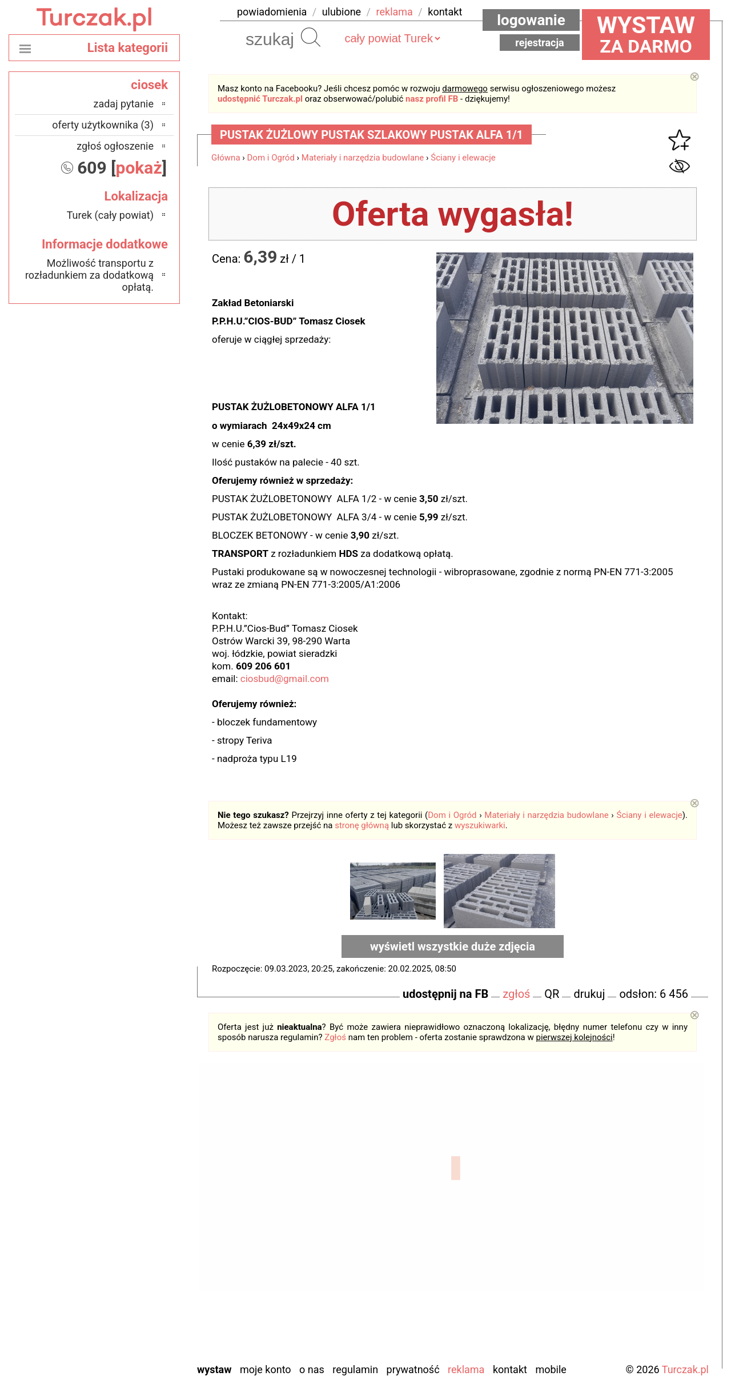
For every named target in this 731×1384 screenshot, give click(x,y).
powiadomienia (272, 12)
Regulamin (355, 1369)
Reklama (466, 1369)
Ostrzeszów (129, 1229)
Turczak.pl (685, 1369)
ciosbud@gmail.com (284, 678)
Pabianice (133, 1244)
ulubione (341, 12)
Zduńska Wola (124, 1352)
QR (551, 994)
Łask (143, 1183)
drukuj (589, 994)
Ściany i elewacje (463, 158)
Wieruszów (131, 1337)
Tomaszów (131, 1306)
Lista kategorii (127, 48)
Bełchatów (131, 1167)
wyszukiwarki (480, 825)
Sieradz (138, 1291)
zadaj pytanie (123, 104)
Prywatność (413, 1369)
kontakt (445, 12)
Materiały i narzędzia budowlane (363, 158)
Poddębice (131, 1275)
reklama (394, 12)
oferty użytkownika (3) (103, 125)
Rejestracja (539, 43)
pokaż (139, 168)
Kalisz (140, 1214)
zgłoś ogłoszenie (115, 146)
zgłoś (516, 994)
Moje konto (265, 1369)
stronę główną (362, 825)
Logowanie (531, 20)
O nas (311, 1369)
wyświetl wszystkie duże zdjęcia (452, 946)
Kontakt (510, 1369)
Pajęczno (134, 1260)
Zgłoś (335, 1037)
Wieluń (139, 1322)
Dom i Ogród (271, 158)
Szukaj (311, 37)
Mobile (550, 1369)
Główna (225, 158)
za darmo (646, 34)
